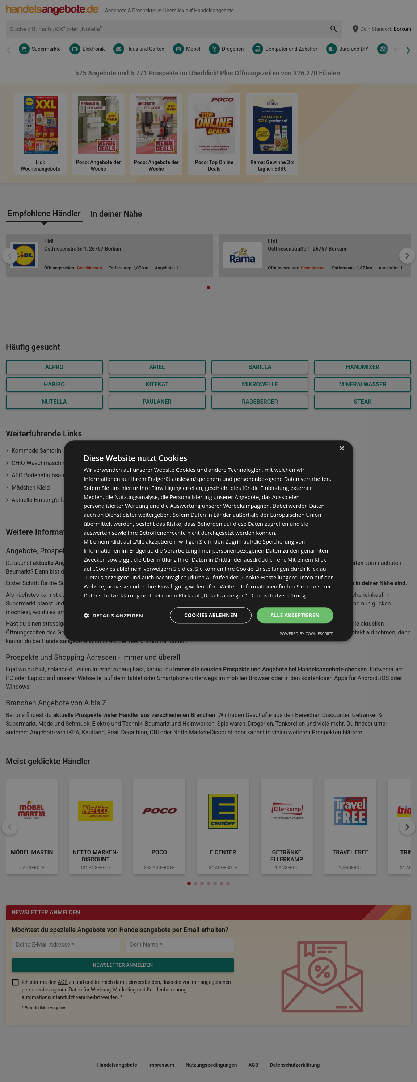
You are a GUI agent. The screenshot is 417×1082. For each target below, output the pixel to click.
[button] (113, 615)
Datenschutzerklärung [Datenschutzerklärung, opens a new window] (277, 595)
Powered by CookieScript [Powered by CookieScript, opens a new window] (306, 634)
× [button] (341, 449)
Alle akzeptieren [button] (295, 615)
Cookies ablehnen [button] (210, 615)
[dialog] (208, 540)
